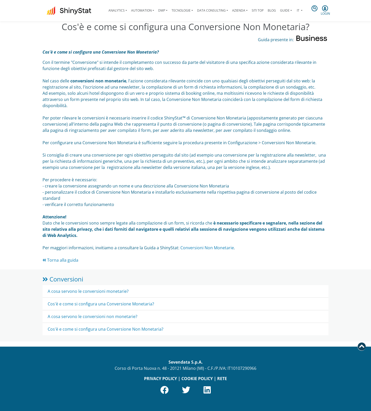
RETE (222, 378)
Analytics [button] (116, 10)
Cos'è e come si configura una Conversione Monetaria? (101, 304)
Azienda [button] (238, 10)
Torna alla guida (60, 260)
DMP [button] (161, 10)
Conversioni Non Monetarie (207, 248)
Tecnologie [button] (181, 10)
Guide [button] (285, 10)
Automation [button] (141, 10)
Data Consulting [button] (211, 10)
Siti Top (258, 10)
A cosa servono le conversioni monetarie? (88, 291)
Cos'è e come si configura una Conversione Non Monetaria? (105, 329)
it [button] (298, 10)
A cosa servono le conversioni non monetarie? (92, 316)
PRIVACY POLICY (160, 378)
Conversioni (63, 279)
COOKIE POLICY (197, 378)
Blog (272, 10)
